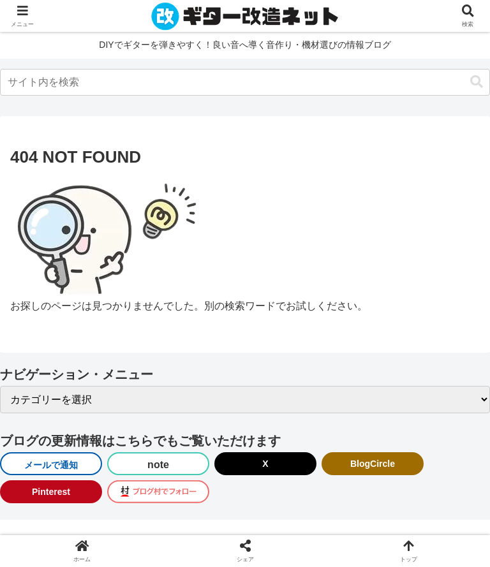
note (158, 464)
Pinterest (51, 492)
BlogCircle (372, 464)
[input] (245, 82)
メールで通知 (51, 465)
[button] (476, 82)
